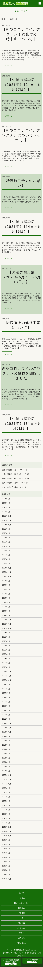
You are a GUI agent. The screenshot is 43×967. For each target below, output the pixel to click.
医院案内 (21, 908)
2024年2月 (6, 611)
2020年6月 (6, 801)
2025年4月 (6, 550)
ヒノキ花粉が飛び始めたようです (14, 487)
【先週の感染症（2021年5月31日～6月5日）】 (21, 423)
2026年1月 (6, 512)
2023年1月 (6, 667)
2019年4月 (6, 861)
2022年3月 (6, 710)
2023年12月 (6, 620)
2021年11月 (6, 728)
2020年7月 (6, 797)
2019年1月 (6, 874)
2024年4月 (6, 602)
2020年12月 (6, 775)
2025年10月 (6, 525)
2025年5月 (6, 546)
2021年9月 (6, 736)
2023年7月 (6, 641)
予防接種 (21, 913)
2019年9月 (6, 840)
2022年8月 (6, 689)
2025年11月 (6, 520)
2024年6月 (6, 594)
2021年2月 (6, 767)
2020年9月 (6, 788)
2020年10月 (6, 784)
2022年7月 (6, 693)
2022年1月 (6, 719)
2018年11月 (6, 879)
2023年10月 (6, 628)
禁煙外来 (21, 923)
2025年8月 (6, 533)
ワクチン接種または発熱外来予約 (11, 961)
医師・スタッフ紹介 (21, 903)
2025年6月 (6, 542)
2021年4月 (6, 758)
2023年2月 (6, 663)
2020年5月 (6, 805)
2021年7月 (6, 745)
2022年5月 (6, 702)
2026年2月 (6, 507)
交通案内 (21, 898)
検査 (21, 918)
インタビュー (21, 928)
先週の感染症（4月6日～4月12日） (15, 470)
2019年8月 (6, 844)
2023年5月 (6, 650)
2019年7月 (6, 849)
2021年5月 (6, 753)
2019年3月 (6, 866)
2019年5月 (6, 857)
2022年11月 (6, 676)
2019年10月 (6, 836)
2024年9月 (6, 581)
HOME (3, 19)
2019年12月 (6, 827)
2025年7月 (6, 538)
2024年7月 (6, 589)
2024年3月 (6, 607)
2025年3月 (6, 555)
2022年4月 (6, 706)
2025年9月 (6, 529)
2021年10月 (6, 732)
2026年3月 (6, 503)
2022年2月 (6, 715)
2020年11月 (6, 779)
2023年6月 (6, 646)
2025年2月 (6, 559)
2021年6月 (6, 749)
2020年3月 (6, 814)
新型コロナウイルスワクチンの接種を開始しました (21, 373)
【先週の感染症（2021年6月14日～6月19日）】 (21, 226)
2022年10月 (6, 680)
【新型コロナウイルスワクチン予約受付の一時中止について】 (21, 34)
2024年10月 (6, 576)
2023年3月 (6, 658)
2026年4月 (6, 499)
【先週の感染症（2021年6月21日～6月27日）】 (21, 84)
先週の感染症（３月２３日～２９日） (16, 478)
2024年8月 (6, 585)
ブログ (21, 933)
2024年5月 (6, 598)
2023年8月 (6, 637)
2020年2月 (6, 818)
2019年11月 (6, 831)
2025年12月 (6, 516)
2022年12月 (6, 671)
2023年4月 (6, 654)
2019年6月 (6, 853)
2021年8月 (6, 741)
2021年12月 (6, 723)
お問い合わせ (21, 943)
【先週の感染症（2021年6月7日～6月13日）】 (21, 277)
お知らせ (21, 938)
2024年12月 (6, 568)
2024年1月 (6, 615)
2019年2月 (6, 870)
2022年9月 (6, 684)
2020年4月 (6, 810)
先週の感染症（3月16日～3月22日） (15, 483)
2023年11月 (6, 624)
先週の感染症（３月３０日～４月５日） (16, 474)
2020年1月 (6, 823)
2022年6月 (6, 697)
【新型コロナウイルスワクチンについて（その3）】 (21, 135)
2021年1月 (6, 771)
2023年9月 (6, 632)
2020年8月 (6, 792)
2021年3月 (6, 762)
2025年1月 (6, 563)
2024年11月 (6, 572)
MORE (7, 66)
